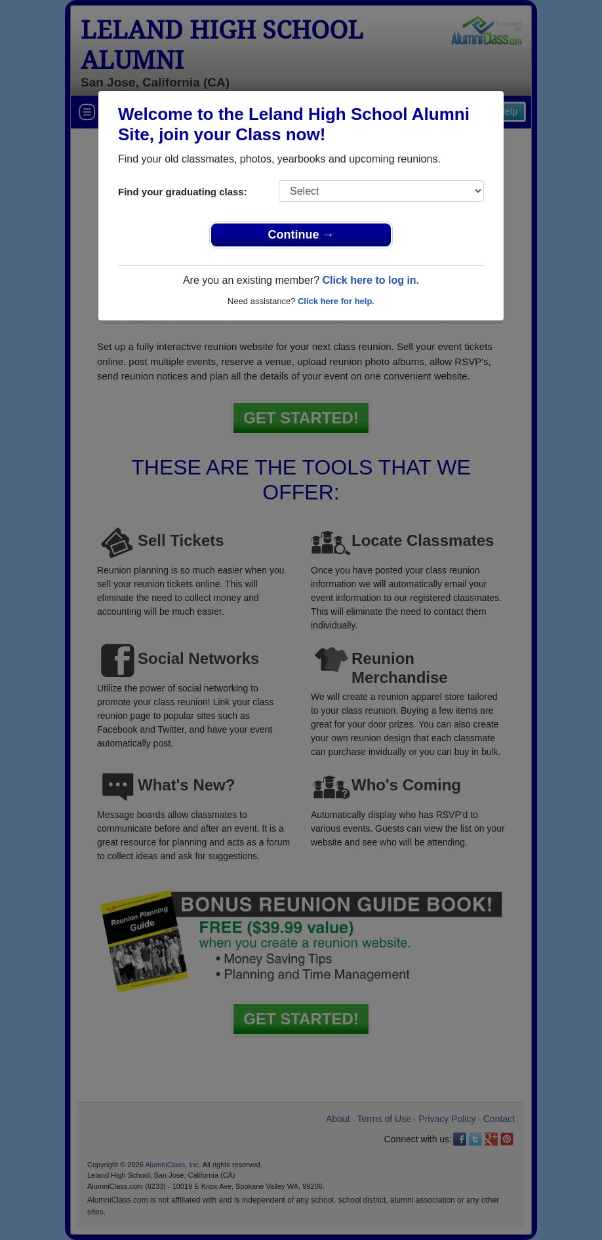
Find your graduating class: (182, 191)
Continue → (301, 234)
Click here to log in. (370, 280)
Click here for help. (336, 301)
